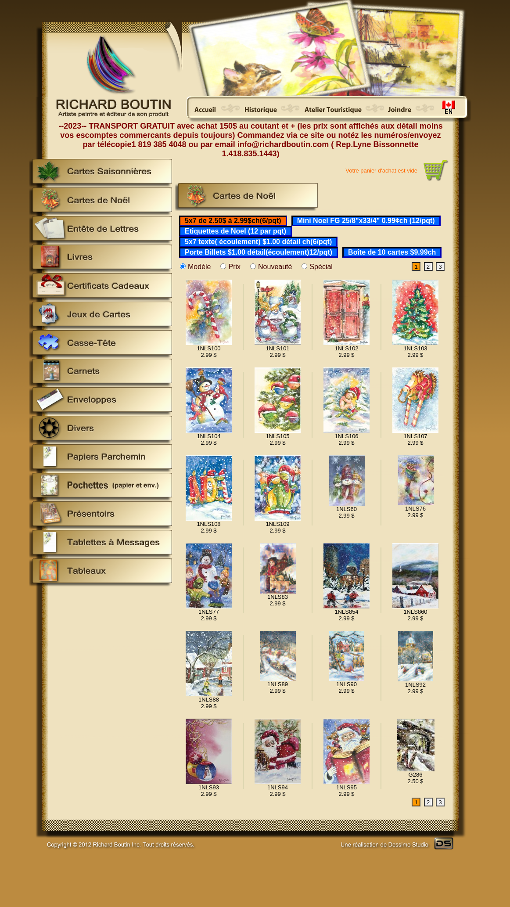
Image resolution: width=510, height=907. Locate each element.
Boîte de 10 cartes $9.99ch (392, 252)
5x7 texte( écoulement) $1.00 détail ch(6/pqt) (258, 241)
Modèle (199, 266)
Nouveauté (275, 266)
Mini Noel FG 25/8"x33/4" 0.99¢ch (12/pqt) (366, 220)
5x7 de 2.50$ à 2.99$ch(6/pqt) (233, 220)
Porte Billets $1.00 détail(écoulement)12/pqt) (258, 252)
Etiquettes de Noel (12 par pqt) (235, 231)
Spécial (320, 266)
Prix (234, 266)
